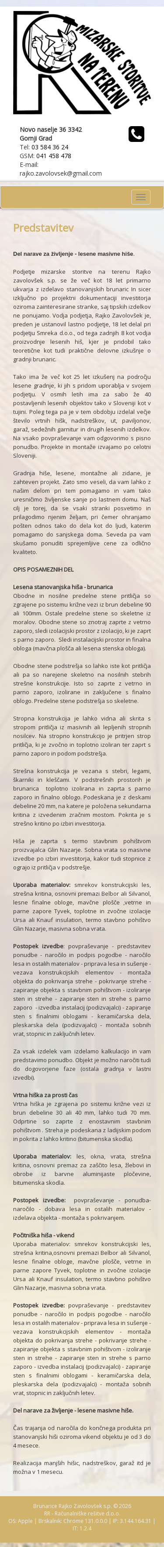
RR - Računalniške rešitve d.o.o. (82, 1513)
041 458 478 (53, 156)
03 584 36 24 (49, 147)
